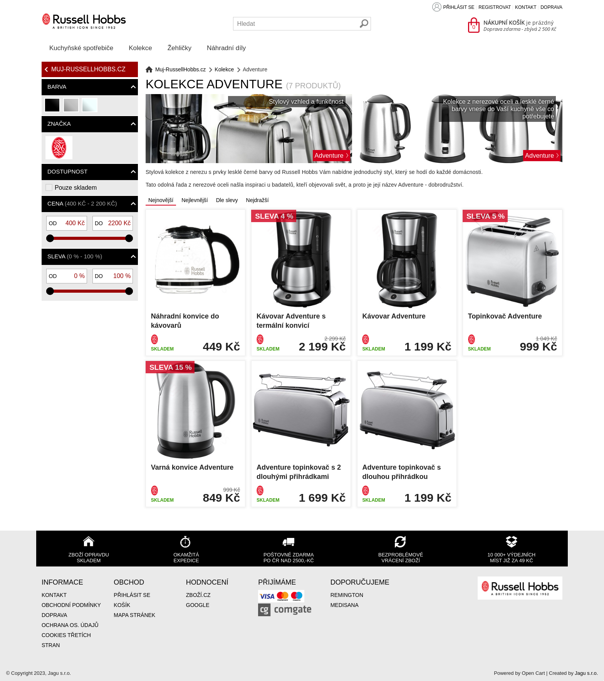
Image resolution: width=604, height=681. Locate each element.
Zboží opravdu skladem (89, 557)
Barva (56, 86)
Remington (347, 595)
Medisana (345, 605)
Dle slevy (227, 200)
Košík (122, 605)
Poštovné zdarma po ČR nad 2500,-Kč (288, 557)
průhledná (89, 108)
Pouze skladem (76, 187)
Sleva (74, 256)
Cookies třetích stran (66, 640)
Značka (59, 123)
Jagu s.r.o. (586, 673)
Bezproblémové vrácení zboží (400, 557)
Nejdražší (257, 200)
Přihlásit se (458, 7)
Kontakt (526, 7)
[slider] (50, 238)
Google (198, 605)
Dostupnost (67, 171)
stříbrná (71, 108)
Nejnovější (160, 200)
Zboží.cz (198, 595)
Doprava (551, 7)
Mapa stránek (134, 615)
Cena (82, 203)
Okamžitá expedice (186, 557)
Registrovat (494, 7)
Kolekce (140, 48)
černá (52, 108)
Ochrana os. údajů (70, 625)
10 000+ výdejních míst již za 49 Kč (512, 557)
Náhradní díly (226, 48)
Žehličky (179, 48)
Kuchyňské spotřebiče (81, 48)
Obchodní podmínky (71, 605)
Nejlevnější (194, 200)
